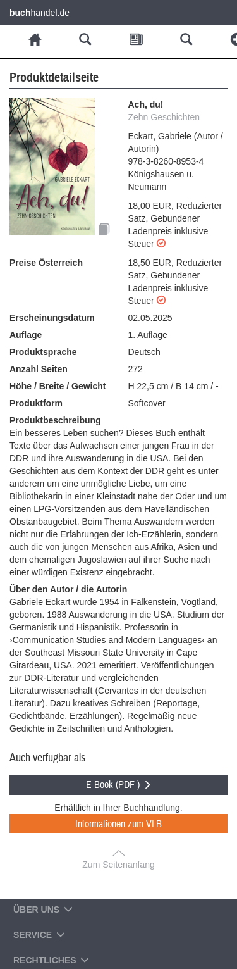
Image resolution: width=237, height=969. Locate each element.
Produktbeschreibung (55, 420)
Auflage (25, 335)
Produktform (36, 403)
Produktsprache (43, 352)
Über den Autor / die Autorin (68, 589)
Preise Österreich (46, 263)
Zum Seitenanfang (118, 865)
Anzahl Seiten (38, 369)
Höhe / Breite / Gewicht (57, 386)
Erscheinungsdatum (52, 318)
